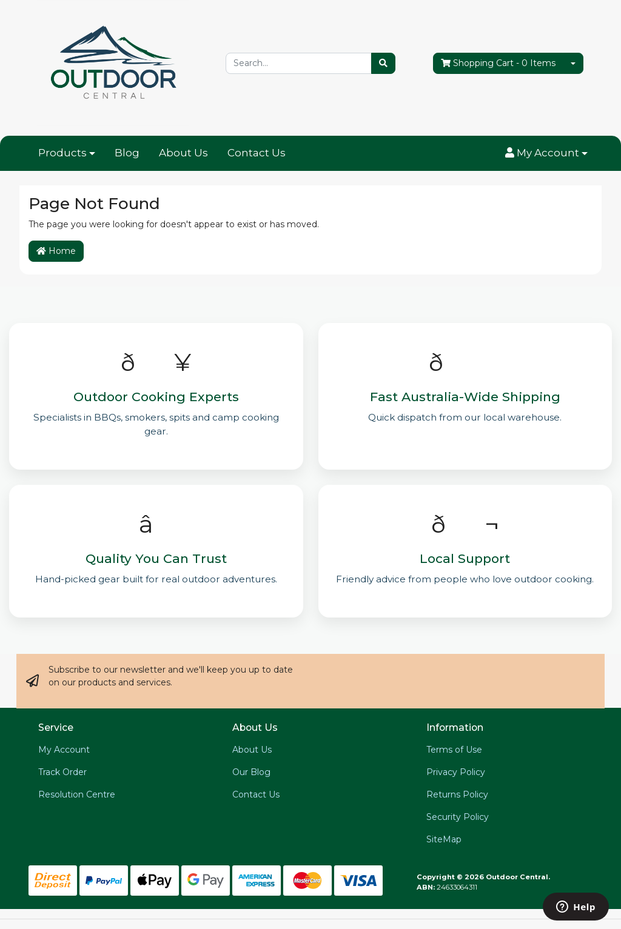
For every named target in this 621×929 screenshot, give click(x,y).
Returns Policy (457, 794)
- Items (498, 63)
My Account (64, 749)
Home (56, 250)
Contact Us (256, 153)
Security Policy (457, 816)
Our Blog (251, 772)
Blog (127, 153)
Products (62, 153)
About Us (183, 153)
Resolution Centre (76, 794)
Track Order (62, 772)
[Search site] (383, 63)
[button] (546, 153)
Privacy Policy (455, 772)
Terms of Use (454, 749)
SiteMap (444, 839)
